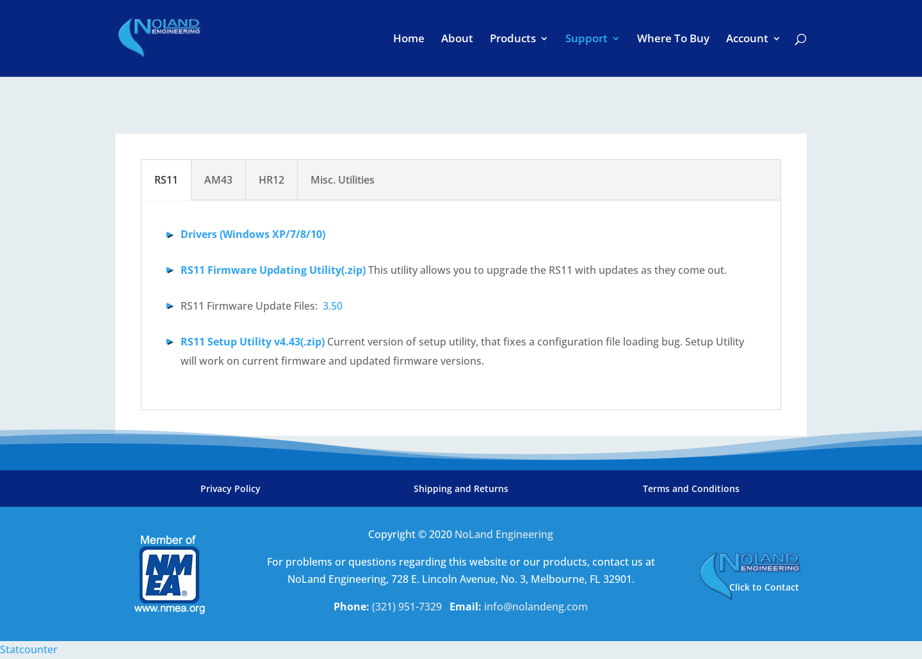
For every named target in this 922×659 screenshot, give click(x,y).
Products (513, 39)
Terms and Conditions (691, 488)
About (457, 39)
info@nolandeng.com (536, 606)
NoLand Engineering (504, 534)
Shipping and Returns (461, 488)
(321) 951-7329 (408, 606)
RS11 (166, 180)
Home (409, 39)
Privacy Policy (230, 488)
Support (586, 39)
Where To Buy (673, 39)
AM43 (218, 180)
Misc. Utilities (343, 180)
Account (747, 39)
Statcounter (29, 649)
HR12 (271, 180)
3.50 (333, 306)
